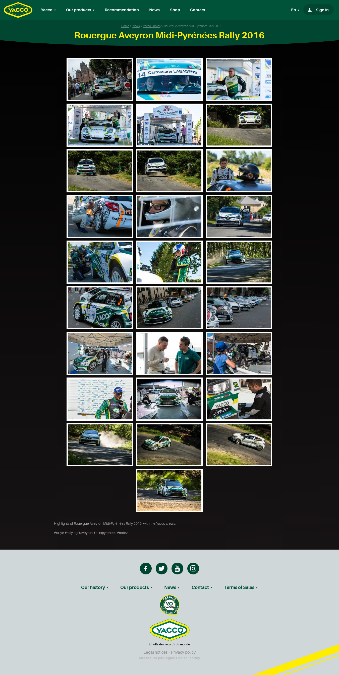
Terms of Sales (239, 587)
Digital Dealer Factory (182, 658)
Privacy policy (183, 652)
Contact (197, 10)
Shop (175, 10)
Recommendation (122, 10)
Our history (93, 587)
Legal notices (155, 652)
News (154, 10)
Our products (134, 587)
